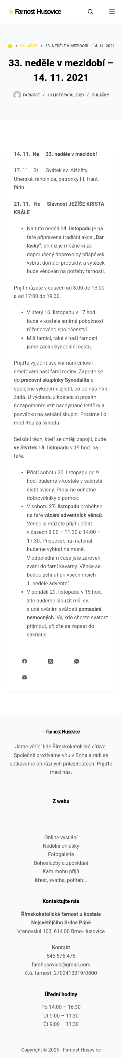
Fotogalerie (61, 854)
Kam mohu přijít (61, 871)
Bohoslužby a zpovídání (61, 863)
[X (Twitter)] (50, 661)
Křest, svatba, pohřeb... (61, 880)
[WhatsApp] (76, 661)
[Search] (90, 11)
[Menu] (112, 11)
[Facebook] (24, 661)
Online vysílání (61, 837)
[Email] (24, 677)
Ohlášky (100, 95)
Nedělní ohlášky (61, 846)
